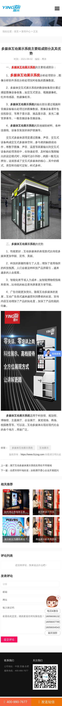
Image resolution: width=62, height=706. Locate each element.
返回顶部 (52, 633)
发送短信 (47, 702)
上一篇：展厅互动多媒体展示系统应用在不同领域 (26, 465)
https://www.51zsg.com (32, 454)
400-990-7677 (15, 702)
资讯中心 (26, 31)
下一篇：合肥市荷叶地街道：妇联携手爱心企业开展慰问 (30, 470)
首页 (16, 31)
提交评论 (9, 639)
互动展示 (44, 447)
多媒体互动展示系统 (22, 447)
